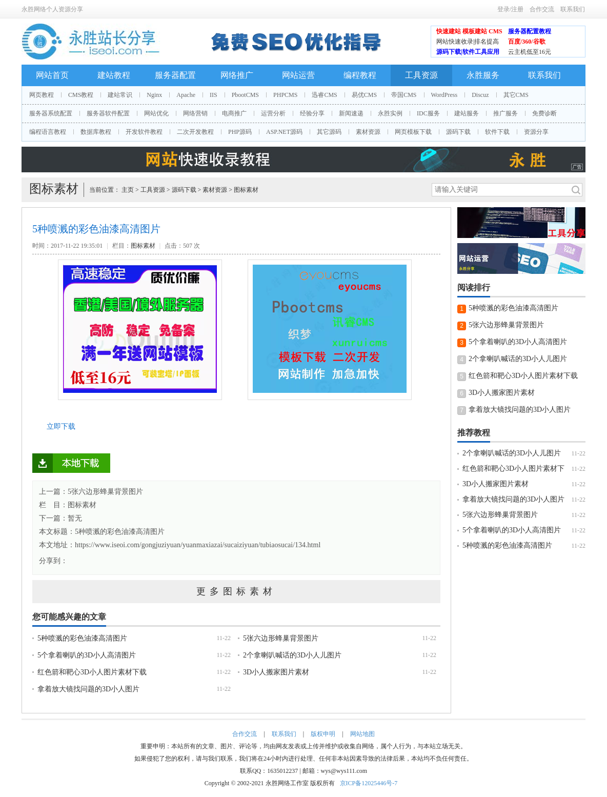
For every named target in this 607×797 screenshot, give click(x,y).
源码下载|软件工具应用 (467, 51)
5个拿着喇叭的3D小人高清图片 (86, 655)
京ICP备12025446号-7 (369, 783)
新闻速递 (351, 113)
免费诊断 (544, 113)
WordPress (444, 94)
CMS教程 (80, 94)
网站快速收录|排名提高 (467, 41)
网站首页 (52, 75)
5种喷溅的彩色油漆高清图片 (120, 531)
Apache (185, 94)
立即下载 (61, 426)
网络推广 (236, 75)
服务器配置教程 (529, 31)
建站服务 (466, 113)
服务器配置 (175, 75)
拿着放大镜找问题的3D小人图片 (88, 689)
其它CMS (516, 94)
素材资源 (368, 131)
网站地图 (362, 734)
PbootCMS (245, 94)
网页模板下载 (413, 131)
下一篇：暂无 (60, 518)
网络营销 (195, 113)
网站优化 (156, 113)
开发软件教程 (144, 131)
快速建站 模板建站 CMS (469, 31)
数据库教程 (95, 131)
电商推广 (234, 113)
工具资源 (421, 75)
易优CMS (364, 94)
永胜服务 (483, 75)
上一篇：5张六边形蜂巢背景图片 (91, 491)
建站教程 (113, 75)
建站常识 (120, 94)
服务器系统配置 (50, 113)
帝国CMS (403, 94)
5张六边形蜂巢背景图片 (280, 638)
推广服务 (505, 113)
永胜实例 (390, 113)
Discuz (480, 94)
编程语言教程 (47, 131)
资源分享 (536, 131)
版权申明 (323, 734)
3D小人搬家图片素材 (276, 672)
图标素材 (246, 189)
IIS (213, 94)
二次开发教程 (195, 131)
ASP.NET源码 (284, 131)
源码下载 (458, 131)
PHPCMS (285, 94)
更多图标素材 (236, 591)
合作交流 (542, 9)
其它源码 (329, 131)
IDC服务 (428, 113)
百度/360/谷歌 (526, 41)
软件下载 (497, 131)
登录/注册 (510, 9)
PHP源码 (240, 131)
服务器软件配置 (108, 113)
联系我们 (572, 9)
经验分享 (312, 113)
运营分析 (273, 113)
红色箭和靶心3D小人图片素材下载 (92, 672)
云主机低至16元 (529, 51)
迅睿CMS (324, 94)
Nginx (154, 94)
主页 (128, 189)
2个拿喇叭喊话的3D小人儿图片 (292, 655)
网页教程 (41, 94)
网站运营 (298, 75)
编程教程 (359, 75)
